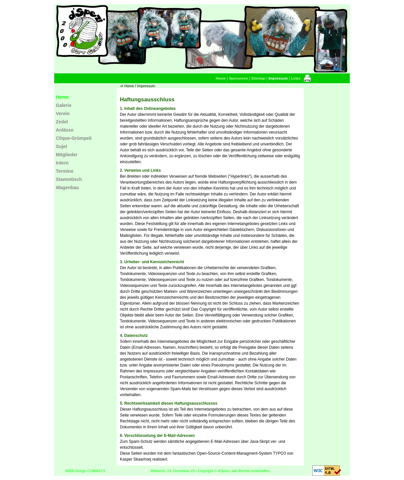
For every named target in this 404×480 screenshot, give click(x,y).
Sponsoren (238, 78)
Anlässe (65, 130)
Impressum (278, 78)
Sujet (61, 146)
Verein (63, 113)
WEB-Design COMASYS (85, 471)
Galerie (63, 105)
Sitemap (258, 78)
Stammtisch (69, 179)
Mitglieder (67, 154)
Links (296, 78)
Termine (64, 171)
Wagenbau (67, 187)
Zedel (62, 121)
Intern (62, 162)
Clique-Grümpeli (74, 138)
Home (221, 78)
